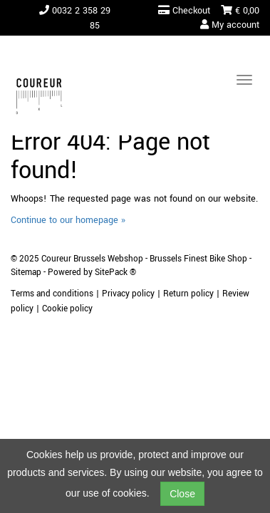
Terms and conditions (52, 294)
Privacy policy (128, 294)
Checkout (184, 10)
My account (229, 25)
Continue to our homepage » (68, 220)
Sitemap (26, 272)
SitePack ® (115, 272)
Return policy (188, 294)
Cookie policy (67, 309)
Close (182, 493)
